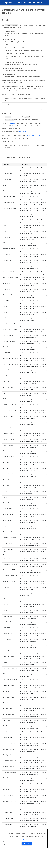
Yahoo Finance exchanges (34, 135)
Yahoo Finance (22, 131)
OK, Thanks (27, 843)
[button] (46, 3)
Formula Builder (11, 123)
